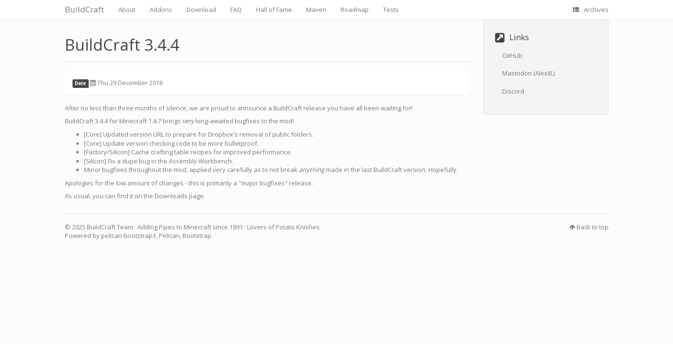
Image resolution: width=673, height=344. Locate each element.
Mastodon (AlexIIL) (528, 73)
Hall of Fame (274, 9)
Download (201, 9)
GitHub (512, 55)
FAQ (236, 9)
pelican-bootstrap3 (128, 235)
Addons (161, 9)
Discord (513, 91)
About (126, 9)
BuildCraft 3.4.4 (122, 44)
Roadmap (355, 9)
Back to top (593, 227)
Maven (316, 9)
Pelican (169, 235)
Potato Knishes (298, 227)
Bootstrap (197, 235)
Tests (391, 9)
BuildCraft (84, 9)
